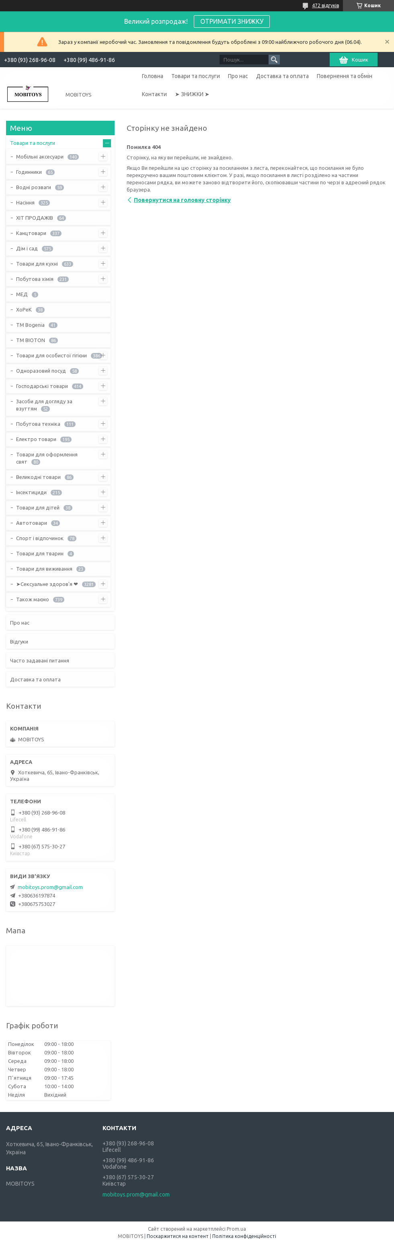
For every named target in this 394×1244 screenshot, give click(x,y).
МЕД (22, 294)
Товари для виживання (44, 568)
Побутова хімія (34, 279)
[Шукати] (274, 59)
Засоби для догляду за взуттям (44, 404)
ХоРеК (24, 309)
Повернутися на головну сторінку (182, 200)
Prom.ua (236, 1229)
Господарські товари (42, 386)
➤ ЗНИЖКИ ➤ (192, 94)
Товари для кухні (37, 263)
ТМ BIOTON (30, 340)
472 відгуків (325, 5)
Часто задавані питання (39, 660)
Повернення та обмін (344, 76)
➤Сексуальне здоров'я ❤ (47, 584)
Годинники (29, 172)
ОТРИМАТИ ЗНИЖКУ (231, 21)
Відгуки (19, 641)
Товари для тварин (40, 553)
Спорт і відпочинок (40, 538)
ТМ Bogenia (30, 325)
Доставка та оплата (282, 76)
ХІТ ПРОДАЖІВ (34, 218)
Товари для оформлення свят (47, 458)
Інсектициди (31, 492)
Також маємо (32, 599)
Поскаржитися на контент (178, 1236)
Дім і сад (27, 248)
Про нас (238, 76)
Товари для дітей (38, 507)
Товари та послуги (195, 76)
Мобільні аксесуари (40, 156)
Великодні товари (38, 477)
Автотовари (31, 523)
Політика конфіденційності (244, 1236)
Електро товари (36, 439)
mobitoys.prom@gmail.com (50, 887)
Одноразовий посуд (41, 370)
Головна (152, 76)
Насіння (25, 202)
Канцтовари (31, 233)
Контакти (154, 94)
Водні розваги (33, 187)
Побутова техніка (38, 424)
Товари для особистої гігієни (51, 355)
